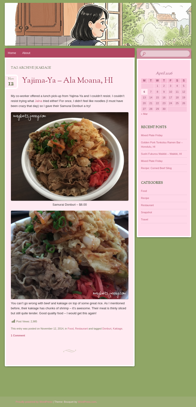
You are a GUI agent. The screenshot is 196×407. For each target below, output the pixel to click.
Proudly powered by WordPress (34, 401)
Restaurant (81, 328)
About (26, 53)
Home (12, 53)
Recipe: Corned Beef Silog (156, 168)
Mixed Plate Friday (152, 135)
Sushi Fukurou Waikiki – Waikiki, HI (161, 153)
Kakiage (117, 328)
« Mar (144, 113)
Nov (11, 80)
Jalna (38, 101)
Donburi (107, 328)
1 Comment (18, 335)
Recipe (145, 198)
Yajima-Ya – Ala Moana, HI (67, 81)
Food (70, 328)
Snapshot (146, 212)
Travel (144, 219)
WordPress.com (87, 401)
